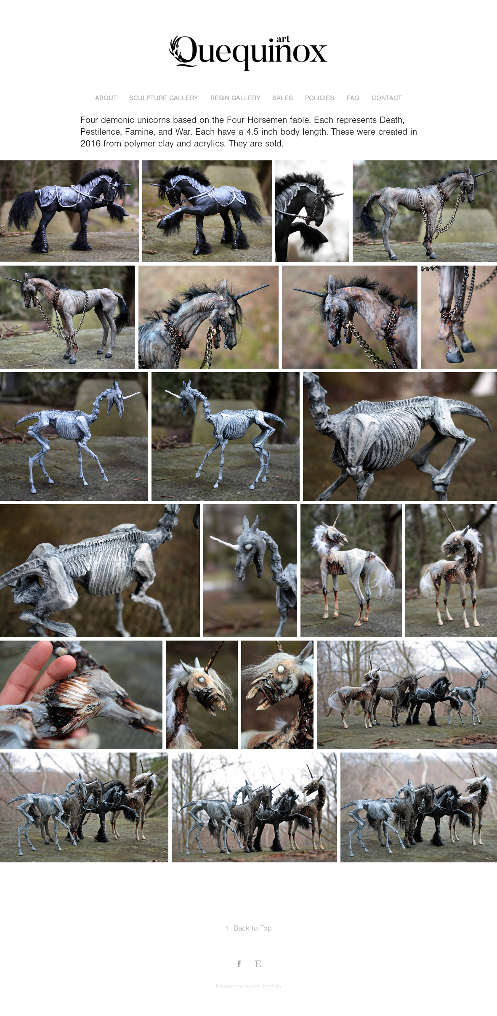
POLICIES (319, 98)
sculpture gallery (163, 98)
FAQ (353, 98)
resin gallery (235, 98)
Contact (387, 98)
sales (282, 98)
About (106, 98)
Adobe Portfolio (263, 986)
